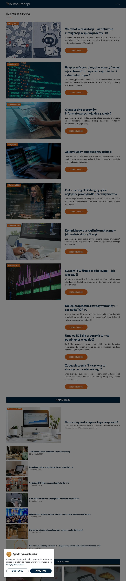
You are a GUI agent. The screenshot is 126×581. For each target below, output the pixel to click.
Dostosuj (17, 570)
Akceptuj (41, 570)
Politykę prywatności (15, 564)
